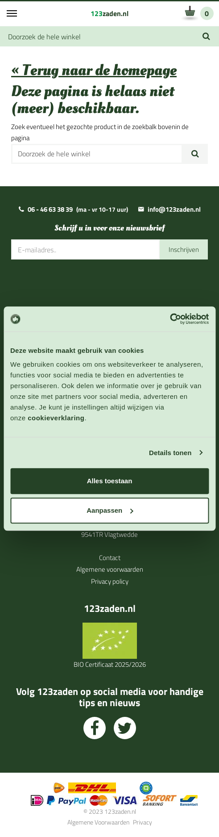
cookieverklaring (56, 418)
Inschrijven (184, 249)
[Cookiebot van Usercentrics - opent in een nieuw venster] (170, 319)
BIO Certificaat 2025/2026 (110, 664)
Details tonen (170, 452)
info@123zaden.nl (174, 209)
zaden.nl (109, 13)
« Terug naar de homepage (94, 70)
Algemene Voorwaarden (98, 822)
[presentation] (79, 286)
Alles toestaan (109, 481)
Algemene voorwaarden (109, 569)
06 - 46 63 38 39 (50, 209)
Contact (109, 557)
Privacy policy (109, 581)
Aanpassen (110, 510)
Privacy (142, 822)
